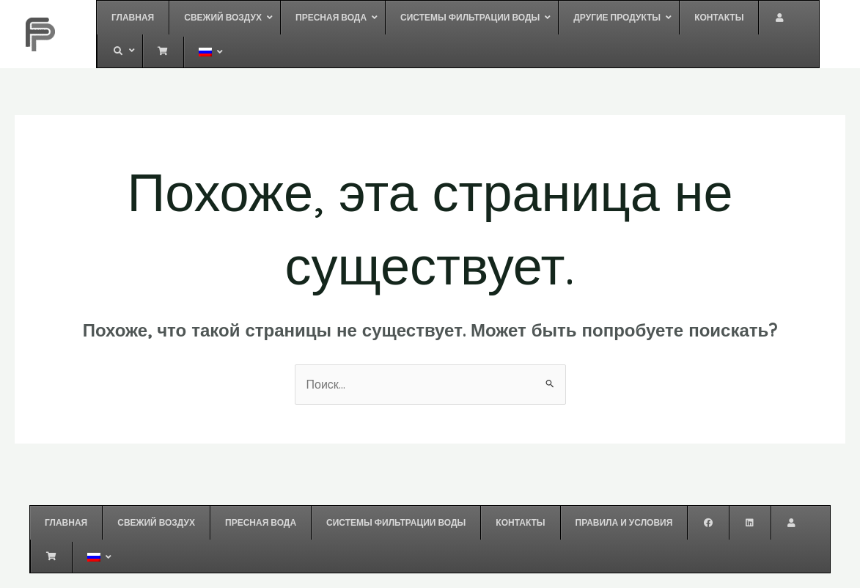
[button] (224, 17)
